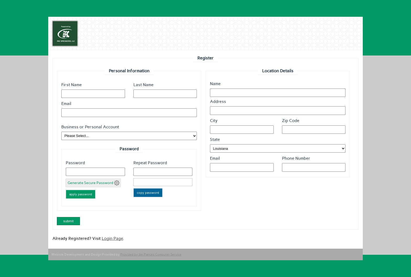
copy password (148, 193)
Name (215, 83)
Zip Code (290, 120)
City (214, 120)
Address (218, 101)
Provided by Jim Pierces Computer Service (150, 254)
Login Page (112, 238)
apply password (80, 194)
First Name (71, 84)
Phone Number (296, 158)
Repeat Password (150, 162)
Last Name (143, 84)
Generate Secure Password (90, 183)
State (215, 139)
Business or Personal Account (90, 126)
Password (75, 162)
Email (66, 103)
